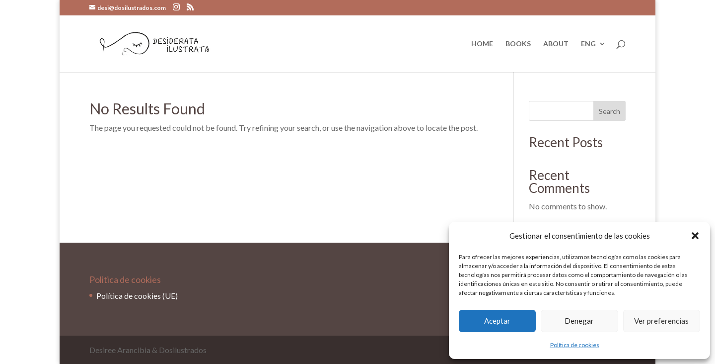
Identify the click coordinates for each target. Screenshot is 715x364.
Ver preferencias (661, 320)
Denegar (579, 320)
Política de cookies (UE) (137, 295)
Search (609, 111)
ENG (588, 44)
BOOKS (518, 44)
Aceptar (497, 320)
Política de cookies (574, 345)
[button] (695, 236)
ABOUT (556, 44)
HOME (482, 44)
